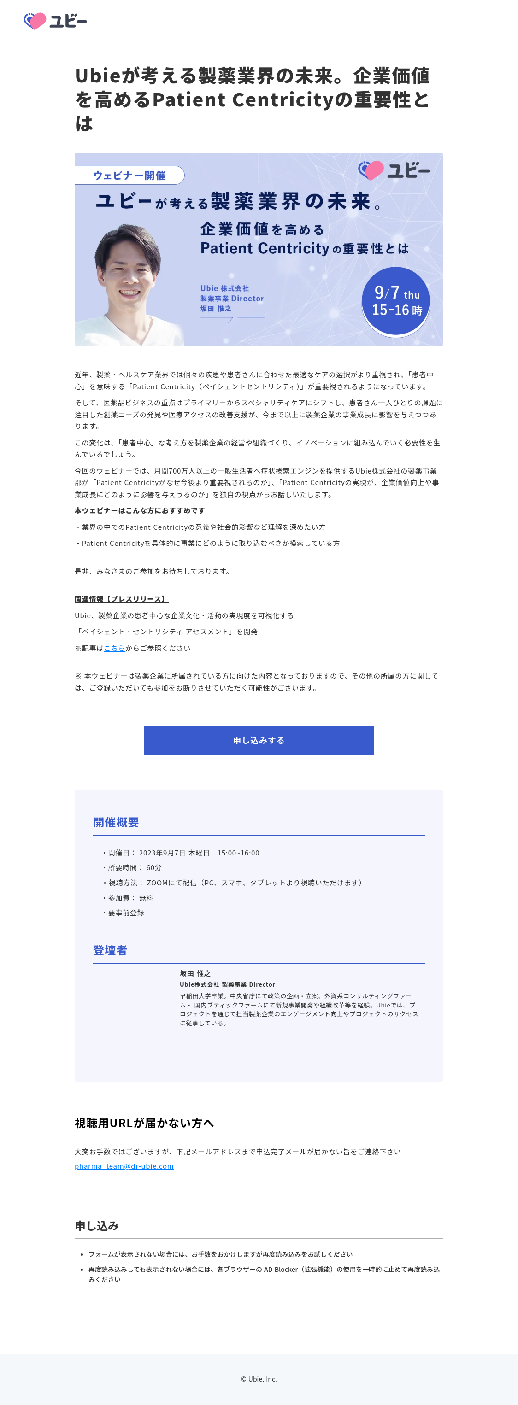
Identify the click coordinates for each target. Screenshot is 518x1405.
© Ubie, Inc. (259, 1379)
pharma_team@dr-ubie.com (124, 1166)
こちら (114, 648)
